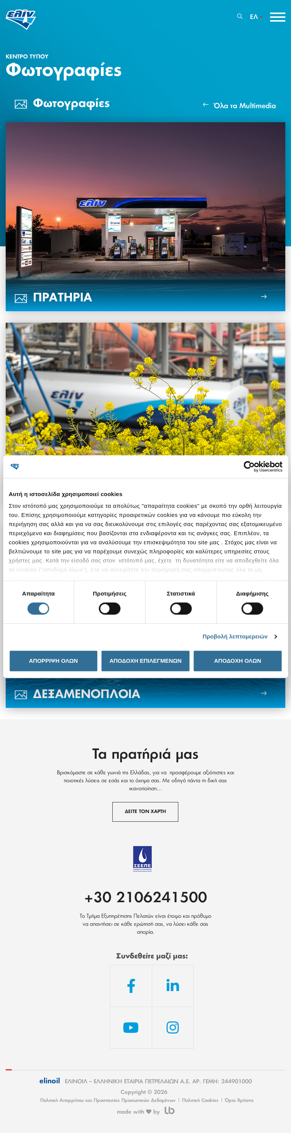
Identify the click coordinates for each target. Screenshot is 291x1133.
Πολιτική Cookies (200, 1100)
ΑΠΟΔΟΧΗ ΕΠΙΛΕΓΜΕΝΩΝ (145, 660)
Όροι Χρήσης (239, 1100)
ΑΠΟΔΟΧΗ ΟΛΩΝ (237, 660)
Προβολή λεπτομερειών (235, 636)
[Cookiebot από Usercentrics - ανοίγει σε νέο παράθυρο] (249, 466)
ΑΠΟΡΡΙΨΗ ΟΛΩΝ (53, 660)
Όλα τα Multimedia (239, 105)
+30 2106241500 (145, 898)
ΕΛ (254, 17)
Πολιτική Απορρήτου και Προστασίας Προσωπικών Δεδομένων (108, 1100)
